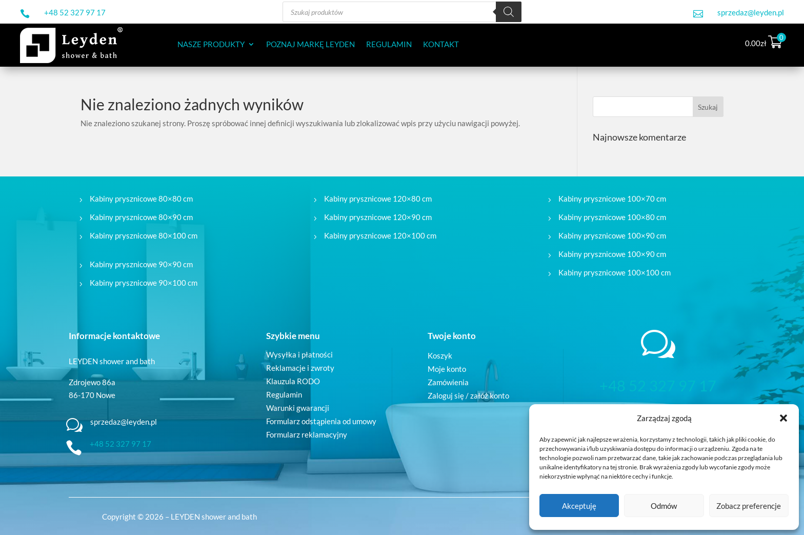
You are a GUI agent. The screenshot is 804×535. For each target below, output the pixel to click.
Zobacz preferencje (748, 505)
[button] (783, 418)
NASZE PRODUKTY (211, 45)
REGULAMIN (389, 45)
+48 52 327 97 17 (75, 12)
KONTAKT (441, 45)
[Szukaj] (508, 12)
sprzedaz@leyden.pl (750, 12)
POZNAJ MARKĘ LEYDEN (310, 45)
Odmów (664, 505)
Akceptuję (579, 505)
